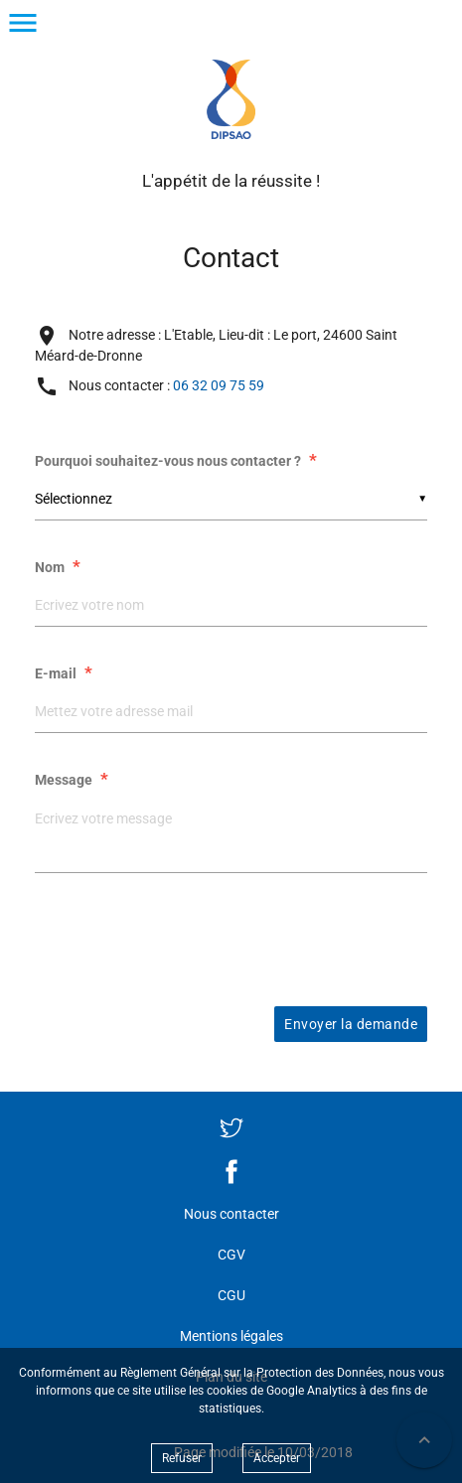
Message (74, 780)
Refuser (182, 1458)
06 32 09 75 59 (218, 384)
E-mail (66, 673)
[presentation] (231, 937)
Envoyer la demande (350, 1024)
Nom (60, 567)
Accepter (276, 1458)
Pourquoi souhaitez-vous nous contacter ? (178, 461)
